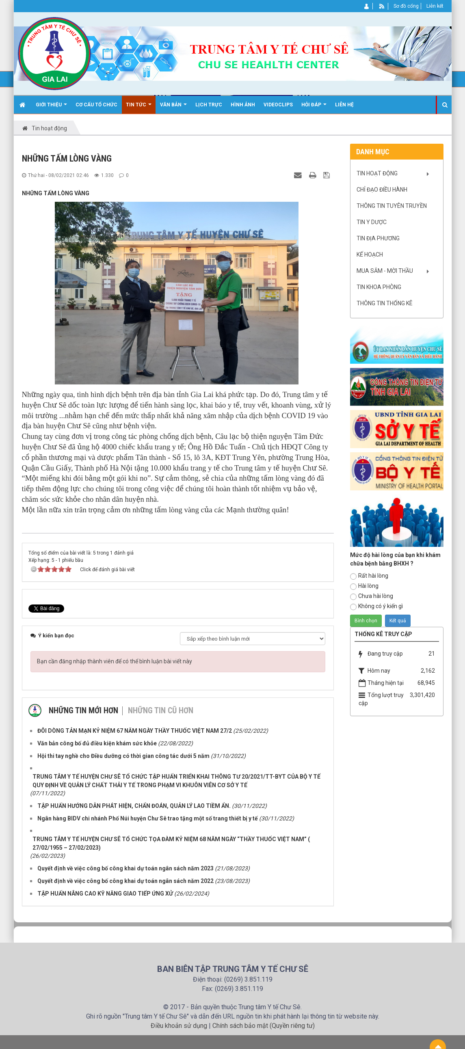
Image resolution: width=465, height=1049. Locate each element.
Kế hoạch (370, 254)
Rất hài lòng (369, 576)
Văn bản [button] (173, 108)
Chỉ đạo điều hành (382, 189)
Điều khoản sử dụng (179, 1026)
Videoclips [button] (278, 105)
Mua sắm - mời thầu (385, 271)
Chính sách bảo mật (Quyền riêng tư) (263, 1026)
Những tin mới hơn (83, 710)
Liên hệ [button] (344, 105)
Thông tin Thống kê (385, 303)
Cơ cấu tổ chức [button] (96, 105)
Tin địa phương (378, 238)
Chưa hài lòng (371, 596)
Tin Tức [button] (138, 108)
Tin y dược (372, 222)
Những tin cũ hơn (160, 710)
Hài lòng (364, 586)
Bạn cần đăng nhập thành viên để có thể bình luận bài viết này (114, 661)
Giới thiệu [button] (51, 108)
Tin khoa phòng (379, 287)
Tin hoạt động (377, 173)
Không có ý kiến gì (376, 606)
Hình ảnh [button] (243, 105)
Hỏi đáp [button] (314, 108)
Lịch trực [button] (208, 105)
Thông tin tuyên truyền (392, 206)
